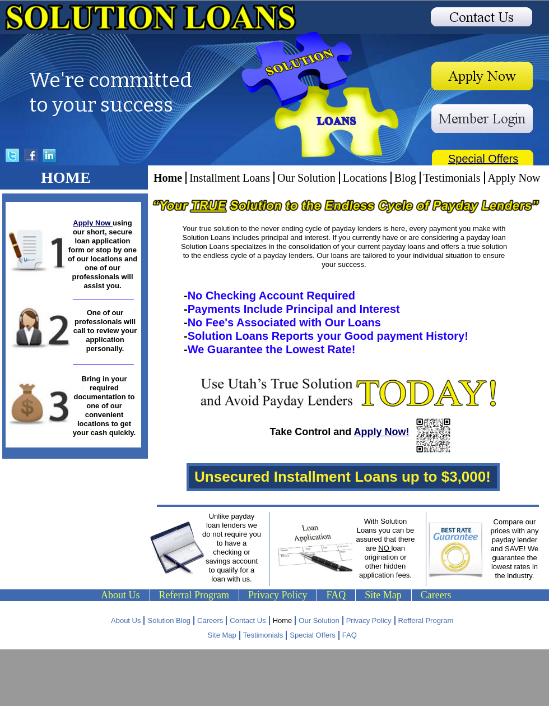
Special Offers (483, 159)
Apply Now (93, 223)
